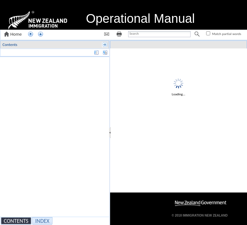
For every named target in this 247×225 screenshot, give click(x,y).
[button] (13, 34)
